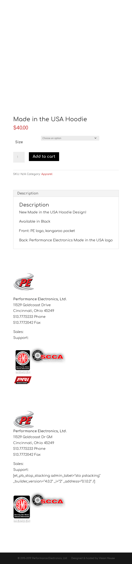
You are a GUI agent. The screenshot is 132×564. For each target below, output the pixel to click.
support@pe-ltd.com (47, 338)
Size (19, 142)
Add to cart (44, 156)
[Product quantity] (19, 157)
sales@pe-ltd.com (40, 332)
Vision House (107, 558)
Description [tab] (27, 193)
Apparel (46, 174)
